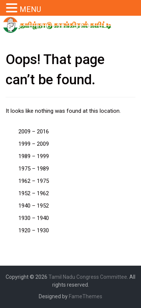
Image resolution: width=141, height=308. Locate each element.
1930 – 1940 (33, 218)
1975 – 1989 (33, 168)
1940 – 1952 (33, 205)
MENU (30, 9)
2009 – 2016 (33, 131)
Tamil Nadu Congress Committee (88, 277)
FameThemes (85, 296)
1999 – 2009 (33, 144)
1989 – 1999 (33, 156)
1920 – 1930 (33, 230)
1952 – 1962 (33, 193)
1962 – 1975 (33, 181)
